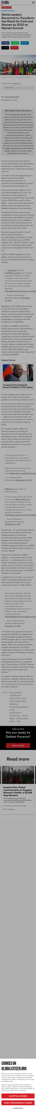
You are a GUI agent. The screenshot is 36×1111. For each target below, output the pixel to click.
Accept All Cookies (18, 1096)
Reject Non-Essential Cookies (18, 1103)
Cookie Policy (18, 1108)
